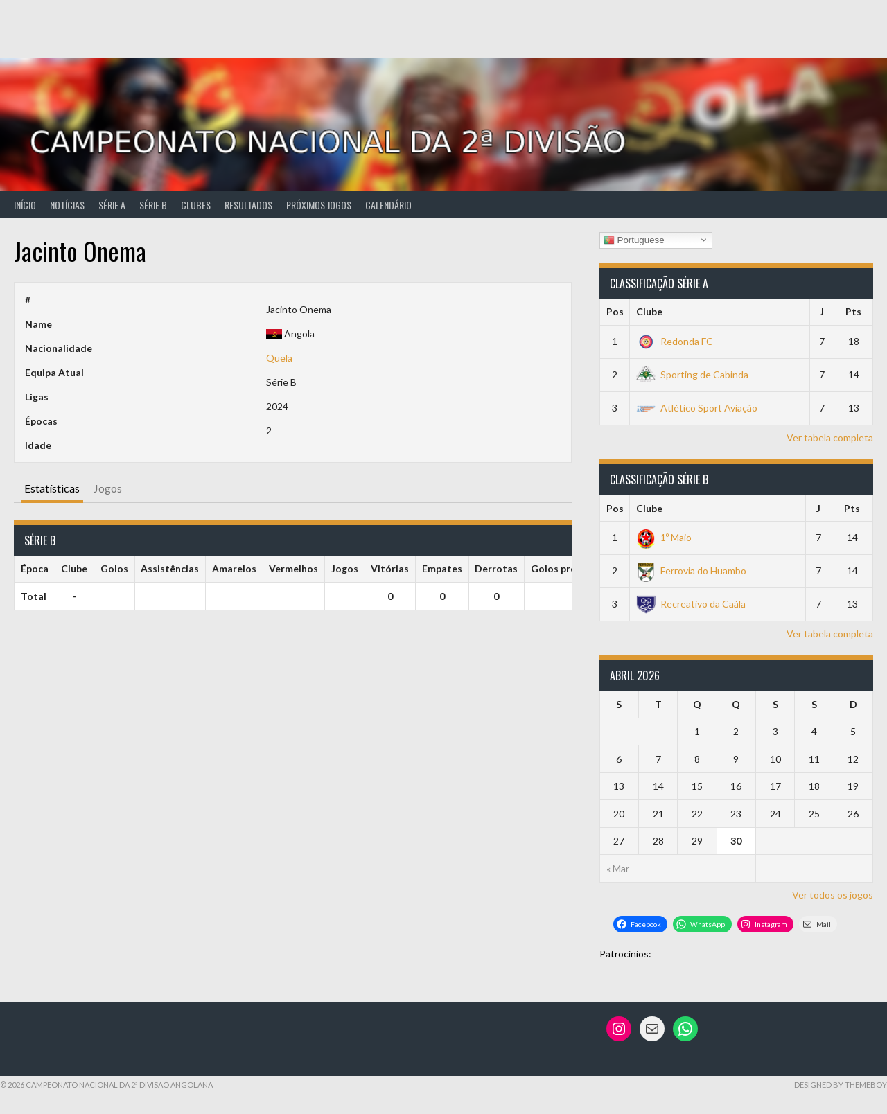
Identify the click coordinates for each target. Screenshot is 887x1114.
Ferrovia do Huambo (691, 570)
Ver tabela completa (830, 437)
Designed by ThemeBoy (840, 1084)
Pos (615, 311)
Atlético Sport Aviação (696, 408)
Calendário (388, 204)
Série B (153, 204)
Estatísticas (52, 488)
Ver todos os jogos (832, 895)
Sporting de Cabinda (692, 374)
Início (25, 204)
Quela (279, 358)
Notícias (67, 204)
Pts (853, 311)
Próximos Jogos (318, 204)
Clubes (196, 204)
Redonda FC (674, 341)
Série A (111, 204)
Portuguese (634, 239)
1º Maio (664, 537)
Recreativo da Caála (691, 604)
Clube (649, 311)
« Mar (617, 868)
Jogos (108, 488)
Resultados (248, 204)
